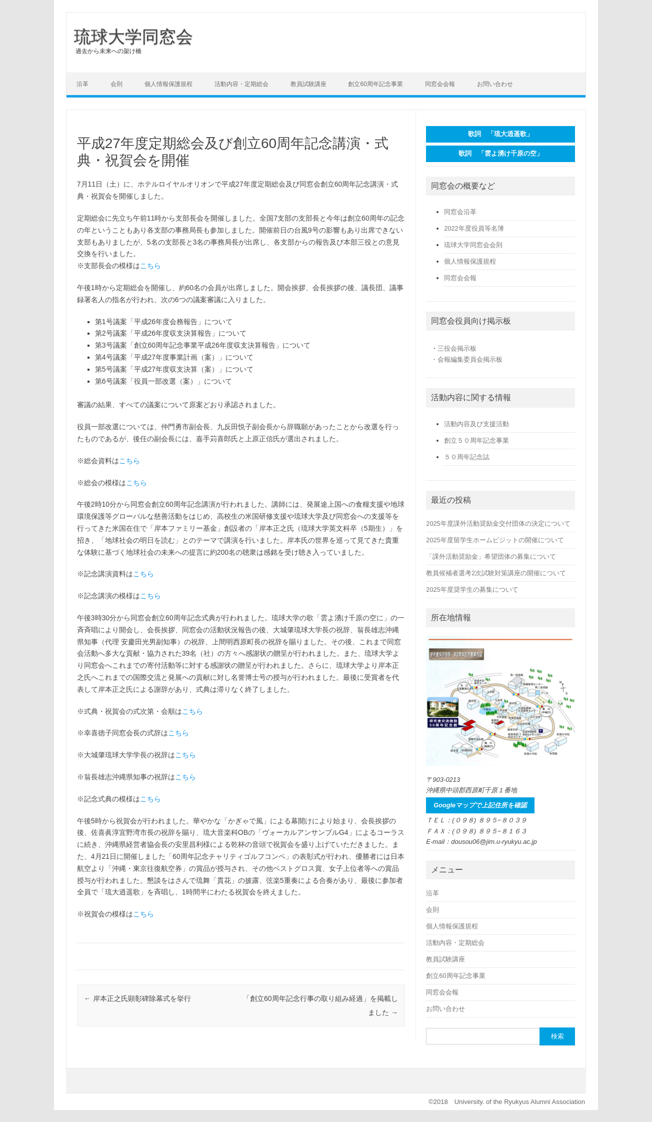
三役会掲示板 (457, 348)
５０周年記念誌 (467, 457)
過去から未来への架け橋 (109, 51)
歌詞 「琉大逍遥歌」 (500, 134)
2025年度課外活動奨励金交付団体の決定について (498, 523)
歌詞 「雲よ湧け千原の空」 (500, 153)
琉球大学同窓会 (133, 36)
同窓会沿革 (460, 212)
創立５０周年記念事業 (476, 440)
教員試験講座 (308, 84)
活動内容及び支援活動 (476, 424)
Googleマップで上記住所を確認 (480, 805)
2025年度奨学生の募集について (472, 589)
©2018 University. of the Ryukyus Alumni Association (506, 1101)
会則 (116, 84)
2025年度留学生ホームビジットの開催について (495, 540)
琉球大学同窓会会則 (473, 245)
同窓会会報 (440, 84)
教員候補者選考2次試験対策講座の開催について (496, 573)
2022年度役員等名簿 (474, 228)
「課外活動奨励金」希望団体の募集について (491, 556)
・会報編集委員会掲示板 (466, 359)
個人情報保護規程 (168, 84)
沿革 (82, 84)
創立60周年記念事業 (375, 84)
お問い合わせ (495, 84)
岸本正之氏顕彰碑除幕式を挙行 (137, 998)
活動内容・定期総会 (241, 84)
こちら (150, 266)
